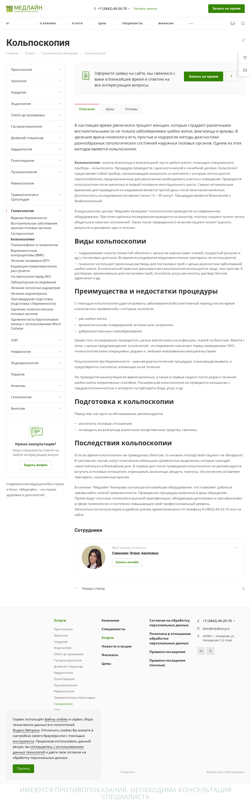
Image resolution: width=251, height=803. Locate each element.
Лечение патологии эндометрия (35, 288)
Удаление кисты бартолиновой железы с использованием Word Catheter (36, 324)
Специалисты (113, 629)
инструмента (23, 741)
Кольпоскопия (22, 239)
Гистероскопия (22, 233)
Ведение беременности (29, 218)
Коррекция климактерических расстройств (34, 268)
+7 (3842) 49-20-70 (112, 8)
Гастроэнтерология (36, 126)
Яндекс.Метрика (26, 730)
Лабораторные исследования (33, 282)
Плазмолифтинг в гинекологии (34, 245)
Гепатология (36, 397)
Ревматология (22, 183)
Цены (110, 109)
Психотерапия (36, 160)
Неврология (36, 351)
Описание (87, 109)
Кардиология (36, 149)
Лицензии (127, 772)
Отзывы (131, 109)
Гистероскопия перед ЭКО (31, 276)
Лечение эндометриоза (29, 293)
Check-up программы (36, 115)
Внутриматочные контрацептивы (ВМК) (27, 252)
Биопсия (36, 408)
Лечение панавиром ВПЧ (30, 260)
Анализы (36, 385)
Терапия (18, 374)
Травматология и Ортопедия (36, 197)
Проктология (36, 69)
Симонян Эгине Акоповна (135, 553)
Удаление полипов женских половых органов (32, 311)
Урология (36, 81)
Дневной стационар (36, 138)
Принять (23, 768)
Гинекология (36, 210)
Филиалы (110, 655)
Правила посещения (167, 651)
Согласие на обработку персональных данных (169, 622)
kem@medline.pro (216, 629)
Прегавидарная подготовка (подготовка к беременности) (33, 301)
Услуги (60, 620)
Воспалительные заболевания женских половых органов (34, 225)
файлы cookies (56, 719)
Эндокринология (36, 363)
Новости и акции (117, 646)
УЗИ (36, 340)
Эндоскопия (36, 103)
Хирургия (36, 92)
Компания (110, 620)
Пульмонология (36, 172)
